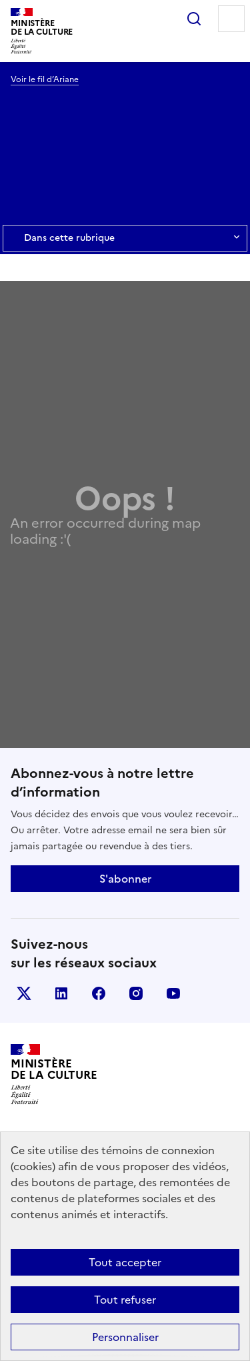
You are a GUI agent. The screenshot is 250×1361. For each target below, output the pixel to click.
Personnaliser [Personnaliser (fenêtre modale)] (125, 1337)
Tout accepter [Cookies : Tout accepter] (125, 1262)
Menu (231, 18)
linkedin (61, 993)
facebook (98, 993)
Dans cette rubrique (125, 238)
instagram (136, 993)
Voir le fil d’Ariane (45, 79)
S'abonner (125, 879)
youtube (173, 993)
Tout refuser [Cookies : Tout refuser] (125, 1300)
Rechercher (194, 18)
